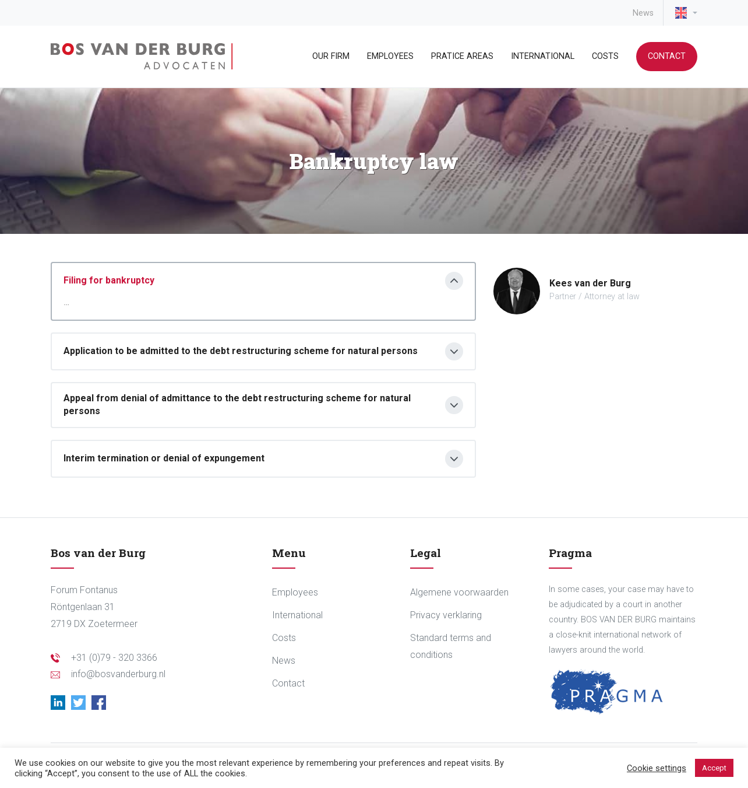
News (643, 13)
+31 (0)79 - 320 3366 (114, 657)
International (542, 56)
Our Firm (331, 56)
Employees (390, 56)
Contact (667, 56)
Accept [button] (714, 768)
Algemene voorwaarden (459, 592)
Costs (605, 56)
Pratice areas (462, 56)
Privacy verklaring (446, 615)
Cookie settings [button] (656, 768)
